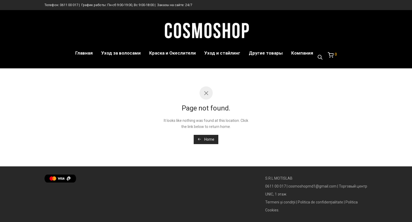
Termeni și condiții (280, 202)
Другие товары (266, 53)
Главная (84, 53)
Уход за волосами (121, 53)
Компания (302, 53)
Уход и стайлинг (222, 53)
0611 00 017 (69, 5)
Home (206, 139)
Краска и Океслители (172, 53)
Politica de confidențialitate (320, 202)
